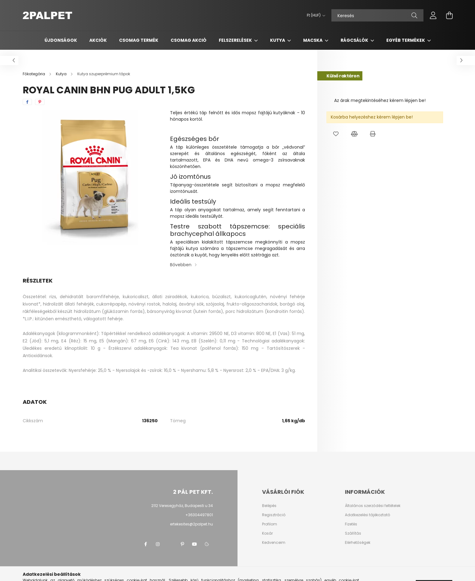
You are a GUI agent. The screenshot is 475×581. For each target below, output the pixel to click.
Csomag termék (138, 40)
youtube (194, 544)
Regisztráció (273, 515)
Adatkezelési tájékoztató (367, 515)
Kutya (278, 40)
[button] (336, 134)
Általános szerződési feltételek (372, 506)
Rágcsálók (355, 40)
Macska (313, 40)
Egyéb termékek (406, 40)
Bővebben (180, 265)
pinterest (182, 544)
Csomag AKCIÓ (189, 40)
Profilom (269, 524)
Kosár (267, 533)
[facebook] (27, 102)
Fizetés (351, 524)
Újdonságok (60, 40)
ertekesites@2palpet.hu (191, 524)
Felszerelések (236, 40)
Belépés (269, 506)
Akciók (98, 40)
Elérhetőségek (357, 542)
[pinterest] (39, 102)
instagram (158, 544)
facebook (145, 544)
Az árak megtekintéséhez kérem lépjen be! (380, 100)
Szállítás (353, 533)
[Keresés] (377, 15)
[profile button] (433, 15)
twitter (170, 544)
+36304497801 (199, 514)
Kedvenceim (273, 542)
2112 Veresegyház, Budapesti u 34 (182, 505)
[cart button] (449, 15)
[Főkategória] (34, 73)
